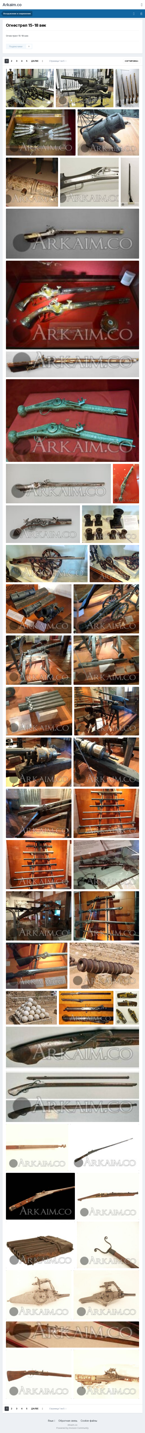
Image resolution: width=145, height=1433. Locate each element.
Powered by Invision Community (72, 1428)
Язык (51, 1420)
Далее (34, 61)
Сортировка (132, 61)
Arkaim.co (12, 4)
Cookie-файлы (89, 1420)
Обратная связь (67, 1420)
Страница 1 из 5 (57, 61)
